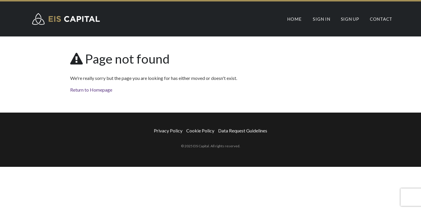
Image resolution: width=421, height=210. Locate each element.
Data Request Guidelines (242, 130)
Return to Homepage (91, 89)
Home (294, 19)
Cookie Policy (200, 130)
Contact (381, 19)
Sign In (321, 19)
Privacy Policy (168, 130)
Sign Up (350, 19)
